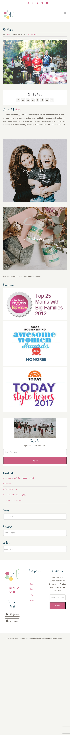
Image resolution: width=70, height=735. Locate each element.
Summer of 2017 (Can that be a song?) (19, 478)
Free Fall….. (9, 483)
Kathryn (8, 34)
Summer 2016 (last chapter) (15, 494)
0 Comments (32, 34)
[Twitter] (18, 588)
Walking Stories (11, 489)
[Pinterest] (14, 588)
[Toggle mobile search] (61, 13)
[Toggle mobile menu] (65, 13)
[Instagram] (10, 588)
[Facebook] (7, 588)
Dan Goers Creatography (42, 638)
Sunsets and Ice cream (13, 500)
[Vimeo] (10, 592)
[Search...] (35, 516)
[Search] (6, 516)
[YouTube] (14, 592)
